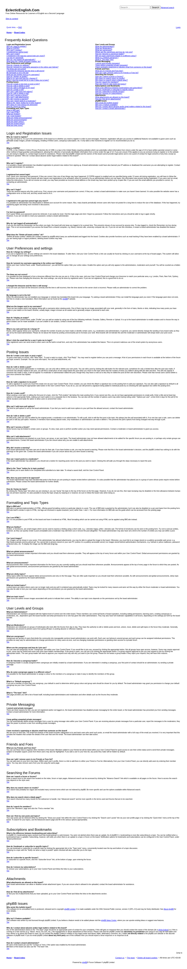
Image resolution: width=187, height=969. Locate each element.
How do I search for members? (107, 82)
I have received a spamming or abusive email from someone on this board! (123, 67)
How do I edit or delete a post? (18, 86)
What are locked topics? (15, 123)
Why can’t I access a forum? (17, 95)
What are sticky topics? (15, 122)
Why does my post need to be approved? (22, 105)
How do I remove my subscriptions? (108, 93)
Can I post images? (13, 116)
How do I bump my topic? (16, 106)
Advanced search (167, 8)
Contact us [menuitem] (119, 958)
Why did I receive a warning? (17, 99)
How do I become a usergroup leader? (109, 54)
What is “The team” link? (104, 59)
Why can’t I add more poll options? (19, 91)
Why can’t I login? (13, 54)
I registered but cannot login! (17, 52)
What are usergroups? (103, 50)
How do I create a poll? (15, 90)
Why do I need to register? (16, 46)
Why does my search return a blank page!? (111, 80)
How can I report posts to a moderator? (21, 101)
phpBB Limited (69, 909)
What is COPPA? (12, 48)
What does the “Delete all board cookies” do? (23, 61)
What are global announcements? (19, 118)
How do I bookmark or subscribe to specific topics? (114, 90)
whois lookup (163, 930)
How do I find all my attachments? (108, 99)
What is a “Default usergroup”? (106, 58)
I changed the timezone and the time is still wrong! (25, 71)
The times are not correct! (16, 69)
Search (155, 7)
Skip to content (12, 19)
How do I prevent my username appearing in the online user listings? (32, 67)
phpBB (65, 299)
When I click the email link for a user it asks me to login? (27, 80)
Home (9, 958)
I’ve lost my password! (14, 58)
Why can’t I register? (14, 50)
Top (7, 143)
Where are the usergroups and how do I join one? (114, 52)
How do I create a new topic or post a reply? (23, 84)
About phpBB (169, 909)
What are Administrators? (104, 46)
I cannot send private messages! (107, 63)
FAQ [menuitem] (20, 27)
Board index (19, 958)
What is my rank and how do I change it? (21, 78)
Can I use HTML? (13, 112)
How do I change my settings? (17, 65)
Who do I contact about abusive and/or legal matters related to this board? (123, 106)
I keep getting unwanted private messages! (111, 65)
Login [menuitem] (178, 27)
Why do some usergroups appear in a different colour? (115, 56)
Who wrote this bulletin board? (106, 103)
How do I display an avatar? (17, 76)
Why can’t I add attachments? (17, 97)
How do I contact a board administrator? (110, 108)
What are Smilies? (13, 114)
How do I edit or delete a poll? (17, 93)
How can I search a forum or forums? (109, 76)
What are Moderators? (103, 48)
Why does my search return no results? (110, 78)
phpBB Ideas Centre (108, 920)
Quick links (11, 27)
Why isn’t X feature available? (106, 105)
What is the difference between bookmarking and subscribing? (118, 88)
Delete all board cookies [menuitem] (147, 958)
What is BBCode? (13, 110)
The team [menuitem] (131, 958)
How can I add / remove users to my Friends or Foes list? (116, 73)
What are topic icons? (14, 125)
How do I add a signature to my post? (20, 88)
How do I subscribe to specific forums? (109, 91)
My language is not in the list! (17, 73)
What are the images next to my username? (23, 75)
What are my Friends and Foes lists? (109, 71)
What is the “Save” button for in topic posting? (23, 103)
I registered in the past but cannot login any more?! (25, 56)
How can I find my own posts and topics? (110, 84)
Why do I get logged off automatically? (20, 59)
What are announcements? (16, 120)
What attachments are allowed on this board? (112, 97)
